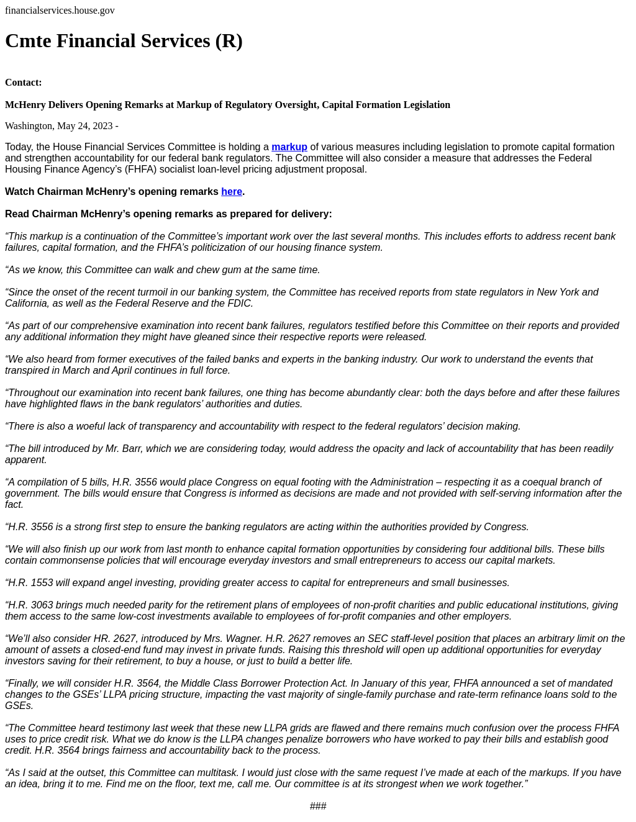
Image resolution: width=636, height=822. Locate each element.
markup (289, 147)
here (231, 191)
